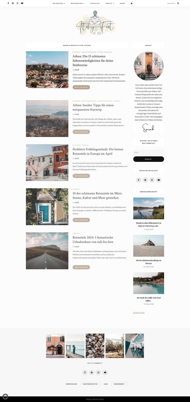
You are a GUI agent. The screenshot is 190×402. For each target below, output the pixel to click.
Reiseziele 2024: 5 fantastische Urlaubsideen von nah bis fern (93, 240)
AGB (106, 384)
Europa (76, 52)
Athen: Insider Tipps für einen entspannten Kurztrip (93, 108)
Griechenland (89, 52)
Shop (122, 3)
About (110, 3)
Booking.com (139, 312)
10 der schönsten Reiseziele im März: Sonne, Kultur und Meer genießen (97, 196)
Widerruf (119, 384)
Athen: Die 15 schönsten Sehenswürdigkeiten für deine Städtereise (93, 60)
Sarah (77, 70)
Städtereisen (105, 52)
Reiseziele (59, 3)
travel (117, 102)
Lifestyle (95, 3)
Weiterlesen (81, 87)
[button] (5, 396)
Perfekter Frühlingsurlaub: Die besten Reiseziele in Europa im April (98, 152)
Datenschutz (90, 384)
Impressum (71, 384)
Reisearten (77, 3)
